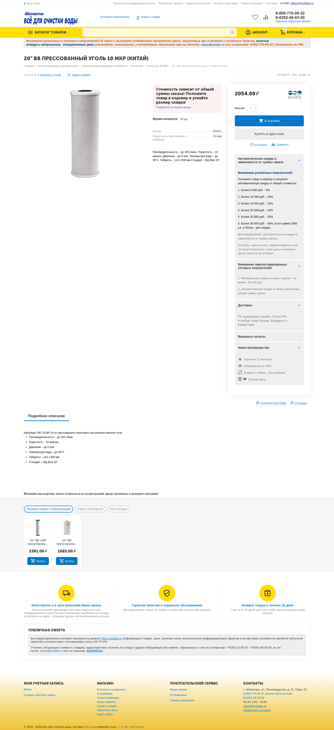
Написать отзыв (50, 74)
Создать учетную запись (40, 695)
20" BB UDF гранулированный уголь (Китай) (38, 542)
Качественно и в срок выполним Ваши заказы (66, 605)
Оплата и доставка (225, 3)
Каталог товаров (50, 32)
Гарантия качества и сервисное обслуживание (167, 605)
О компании (105, 693)
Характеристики (273, 403)
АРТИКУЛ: (283, 74)
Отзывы (301, 403)
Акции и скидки (150, 16)
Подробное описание (46, 416)
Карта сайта (105, 714)
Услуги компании (108, 697)
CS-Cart (89, 726)
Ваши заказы (178, 689)
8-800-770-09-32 (290, 13)
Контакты (272, 3)
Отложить (258, 145)
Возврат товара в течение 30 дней (267, 605)
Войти (28, 689)
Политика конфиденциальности (134, 3)
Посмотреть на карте (257, 710)
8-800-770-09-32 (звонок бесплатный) (267, 693)
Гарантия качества (198, 3)
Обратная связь (107, 710)
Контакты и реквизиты (111, 689)
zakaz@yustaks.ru (51, 650)
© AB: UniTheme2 (132, 726)
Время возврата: (165, 119)
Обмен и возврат (252, 3)
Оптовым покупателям (114, 16)
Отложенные (178, 695)
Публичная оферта (170, 3)
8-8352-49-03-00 (290, 17)
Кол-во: (240, 108)
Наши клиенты (106, 701)
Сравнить (280, 145)
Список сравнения (182, 700)
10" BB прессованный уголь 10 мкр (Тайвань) (67, 542)
